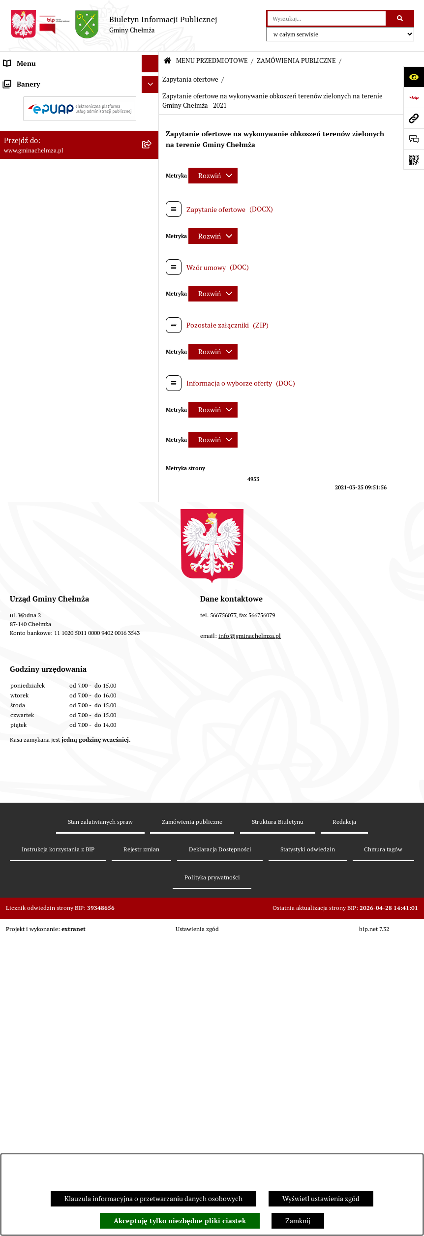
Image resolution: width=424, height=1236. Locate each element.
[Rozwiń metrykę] (213, 175)
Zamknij (297, 1220)
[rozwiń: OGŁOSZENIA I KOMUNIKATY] (152, 104)
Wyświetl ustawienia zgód (321, 1198)
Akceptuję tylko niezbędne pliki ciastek (180, 1220)
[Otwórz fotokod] (413, 159)
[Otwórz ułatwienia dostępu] (413, 76)
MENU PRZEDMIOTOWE (212, 61)
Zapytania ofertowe (190, 79)
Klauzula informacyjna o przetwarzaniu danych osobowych (153, 1198)
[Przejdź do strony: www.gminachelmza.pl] (413, 118)
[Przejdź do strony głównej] (113, 24)
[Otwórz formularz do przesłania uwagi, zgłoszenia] (413, 138)
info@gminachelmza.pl (249, 1017)
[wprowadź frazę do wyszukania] (326, 18)
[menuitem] (79, 104)
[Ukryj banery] (150, 809)
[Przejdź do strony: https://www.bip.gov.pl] (413, 97)
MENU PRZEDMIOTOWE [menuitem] (41, 80)
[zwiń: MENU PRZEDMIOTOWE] (152, 81)
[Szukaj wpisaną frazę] (400, 18)
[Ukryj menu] (150, 63)
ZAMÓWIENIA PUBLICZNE (296, 61)
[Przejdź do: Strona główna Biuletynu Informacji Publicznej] (167, 61)
